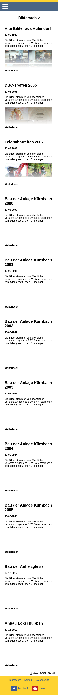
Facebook (19, 688)
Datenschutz (42, 680)
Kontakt (28, 680)
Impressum (15, 680)
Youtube (39, 688)
